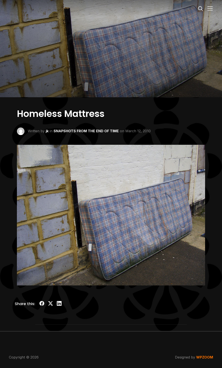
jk (47, 131)
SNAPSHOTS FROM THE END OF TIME (86, 131)
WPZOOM (204, 357)
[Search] (200, 8)
